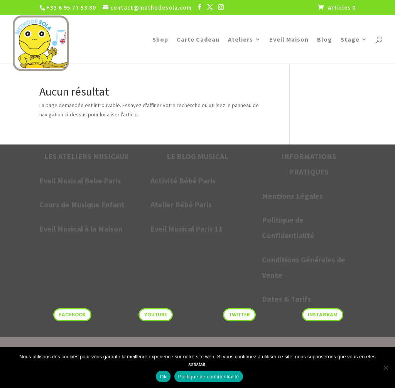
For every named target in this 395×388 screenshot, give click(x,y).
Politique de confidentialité (208, 377)
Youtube (155, 314)
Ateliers (240, 40)
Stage (350, 40)
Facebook (72, 314)
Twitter (239, 314)
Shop (160, 40)
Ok (163, 377)
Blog (324, 40)
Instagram (323, 314)
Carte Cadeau (198, 40)
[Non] (385, 367)
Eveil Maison (289, 40)
